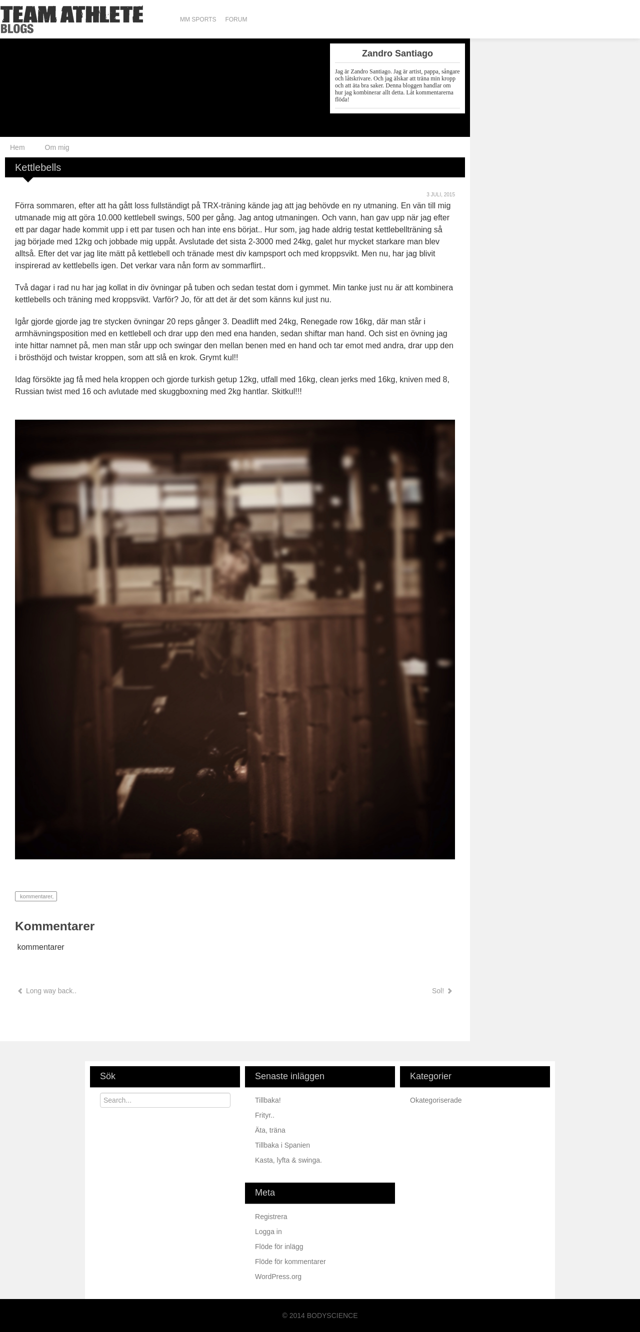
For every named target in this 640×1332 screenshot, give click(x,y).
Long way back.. (46, 991)
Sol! (441, 991)
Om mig (57, 147)
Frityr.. (265, 1115)
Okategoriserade (436, 1100)
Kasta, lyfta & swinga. (289, 1160)
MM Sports (198, 19)
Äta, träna (271, 1130)
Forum (236, 19)
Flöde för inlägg (279, 1247)
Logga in (268, 1232)
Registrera (271, 1217)
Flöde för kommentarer (290, 1262)
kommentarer (35, 896)
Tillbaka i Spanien (283, 1145)
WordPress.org (278, 1277)
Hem (17, 147)
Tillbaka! (269, 1100)
